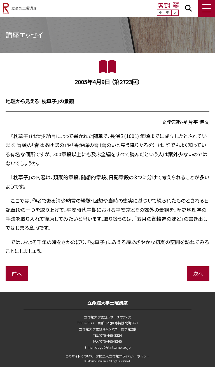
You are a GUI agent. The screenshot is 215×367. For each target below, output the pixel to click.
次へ (198, 273)
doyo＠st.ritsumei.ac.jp (113, 347)
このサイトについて (79, 356)
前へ (17, 273)
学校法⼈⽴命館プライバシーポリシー (122, 356)
